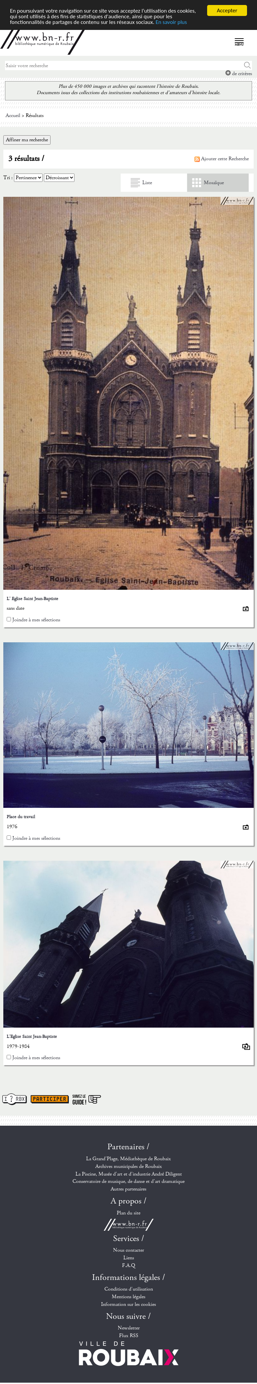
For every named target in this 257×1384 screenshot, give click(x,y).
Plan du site (128, 1212)
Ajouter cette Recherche (221, 158)
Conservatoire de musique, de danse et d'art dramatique (128, 1181)
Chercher (247, 65)
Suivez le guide (86, 1099)
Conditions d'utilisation (128, 1289)
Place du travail (21, 817)
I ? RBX (14, 1099)
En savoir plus (171, 22)
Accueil (13, 115)
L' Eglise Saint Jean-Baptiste (32, 599)
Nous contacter (128, 1250)
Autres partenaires (128, 1189)
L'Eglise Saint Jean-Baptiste (32, 1037)
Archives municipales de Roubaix (128, 1166)
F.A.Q (128, 1265)
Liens (128, 1257)
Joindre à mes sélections (36, 619)
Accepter (227, 10)
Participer (50, 1099)
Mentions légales (128, 1296)
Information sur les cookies (128, 1304)
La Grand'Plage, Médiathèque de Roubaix (128, 1158)
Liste (147, 182)
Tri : (8, 177)
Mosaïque (214, 182)
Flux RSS (128, 1335)
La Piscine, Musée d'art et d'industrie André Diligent (128, 1174)
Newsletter (129, 1327)
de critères (238, 73)
